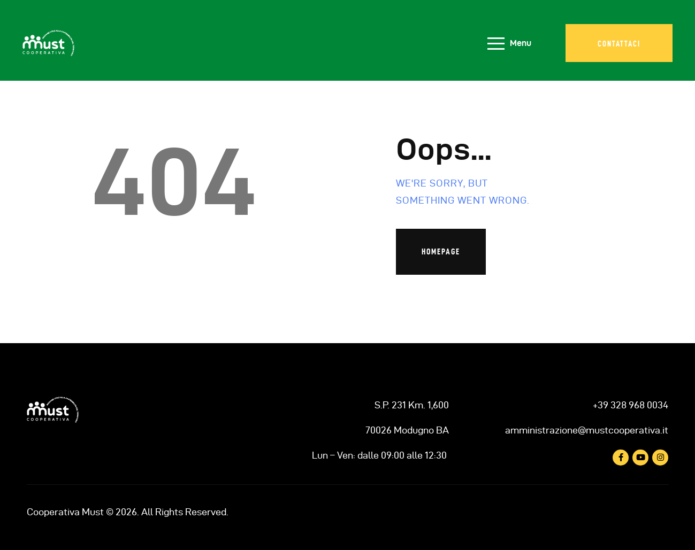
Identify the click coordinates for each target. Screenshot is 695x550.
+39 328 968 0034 (630, 405)
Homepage (441, 251)
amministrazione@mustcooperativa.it (586, 430)
